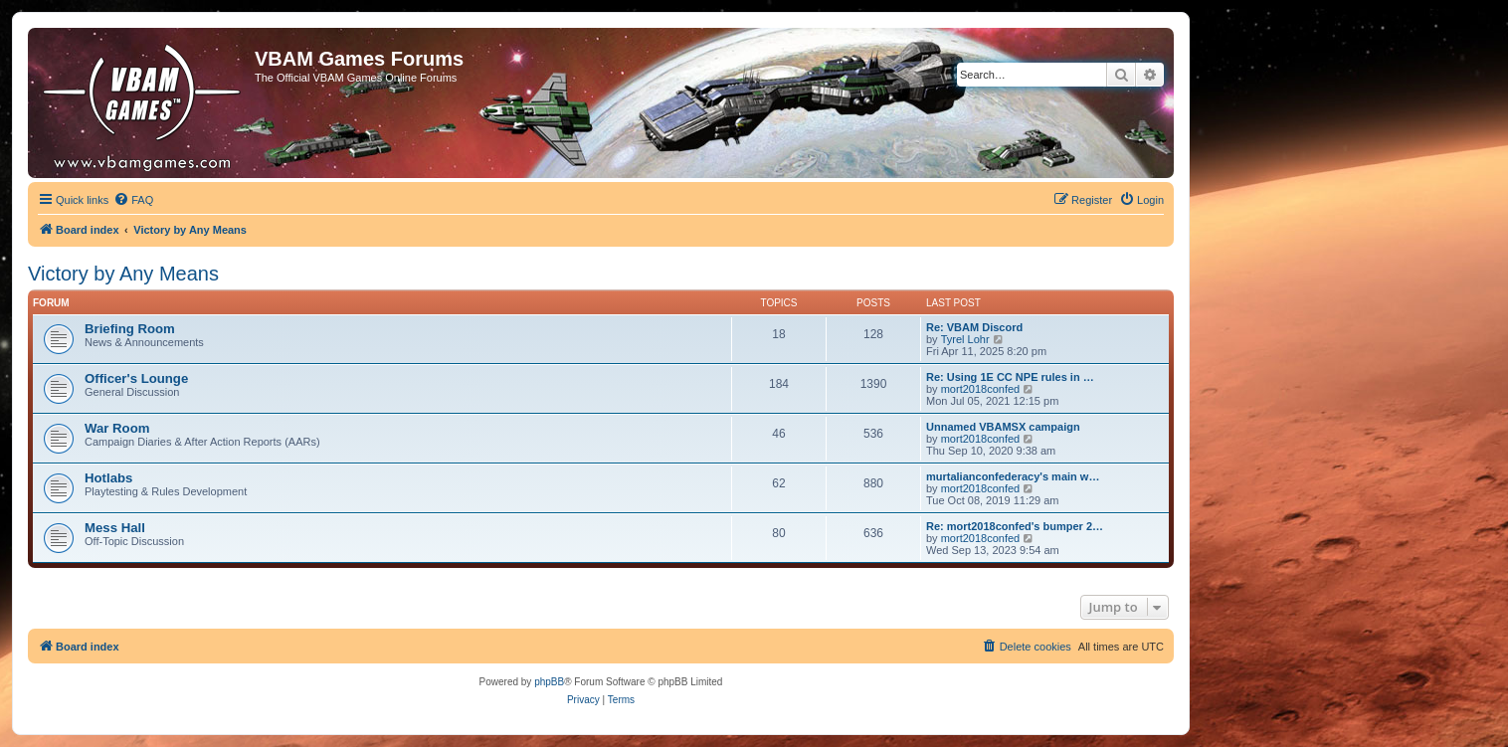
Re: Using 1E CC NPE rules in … (1010, 377)
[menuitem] (133, 200)
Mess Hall (115, 527)
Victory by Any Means (123, 273)
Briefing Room (130, 328)
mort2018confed (981, 389)
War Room (117, 428)
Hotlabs (108, 477)
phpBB (549, 681)
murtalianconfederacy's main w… (1012, 476)
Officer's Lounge (136, 378)
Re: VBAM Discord (974, 327)
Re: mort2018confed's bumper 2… (1014, 526)
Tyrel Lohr (965, 339)
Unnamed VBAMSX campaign (1003, 427)
